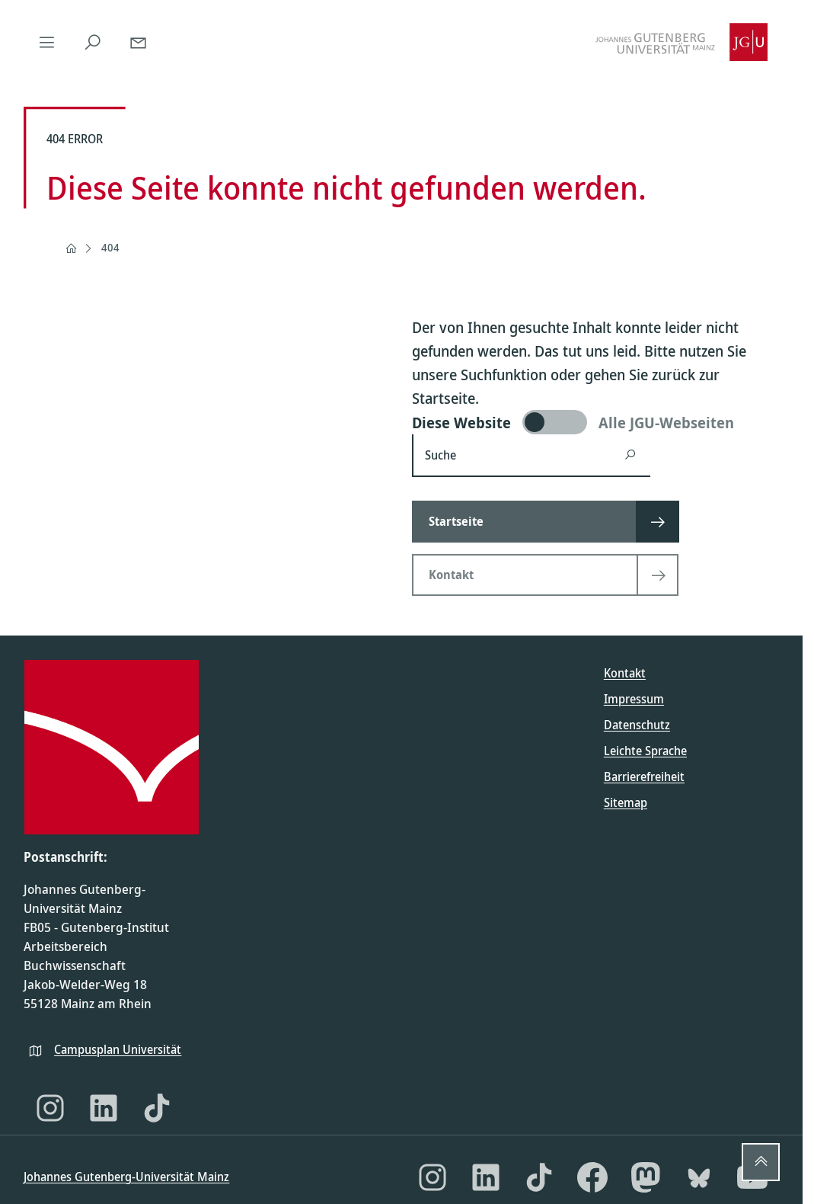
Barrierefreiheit (644, 776)
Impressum (634, 698)
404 (110, 247)
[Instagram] (50, 1108)
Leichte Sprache (645, 750)
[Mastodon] (645, 1177)
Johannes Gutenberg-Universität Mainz (126, 1176)
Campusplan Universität (117, 1049)
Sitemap (625, 802)
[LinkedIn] (103, 1108)
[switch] (595, 422)
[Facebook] (592, 1177)
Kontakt (625, 672)
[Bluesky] (699, 1177)
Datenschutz (637, 724)
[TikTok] (157, 1108)
